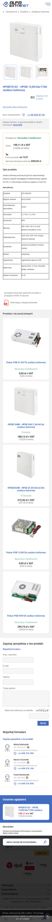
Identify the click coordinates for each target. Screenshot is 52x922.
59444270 (23, 747)
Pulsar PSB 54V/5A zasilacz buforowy (26, 615)
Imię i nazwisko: (10, 654)
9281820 (22, 777)
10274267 (23, 762)
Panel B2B (17, 125)
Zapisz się (41, 853)
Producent (24, 296)
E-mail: (6, 666)
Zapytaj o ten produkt (42, 97)
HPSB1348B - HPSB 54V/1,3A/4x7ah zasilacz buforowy (26, 425)
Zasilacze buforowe (40, 11)
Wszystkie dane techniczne (15, 107)
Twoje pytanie (9, 688)
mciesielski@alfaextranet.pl (25, 765)
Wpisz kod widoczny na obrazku (19, 710)
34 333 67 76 (36, 114)
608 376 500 (25, 783)
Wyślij (43, 723)
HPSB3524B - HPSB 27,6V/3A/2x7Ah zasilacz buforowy (26, 489)
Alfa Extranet (19, 4)
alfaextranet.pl (10, 11)
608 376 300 (25, 753)
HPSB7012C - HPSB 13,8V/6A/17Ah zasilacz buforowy (30, 810)
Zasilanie (24, 11)
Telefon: (6, 677)
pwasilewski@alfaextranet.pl (26, 780)
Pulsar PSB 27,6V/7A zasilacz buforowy (26, 362)
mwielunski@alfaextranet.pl (25, 750)
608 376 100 (25, 768)
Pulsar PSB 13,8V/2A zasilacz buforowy (26, 552)
